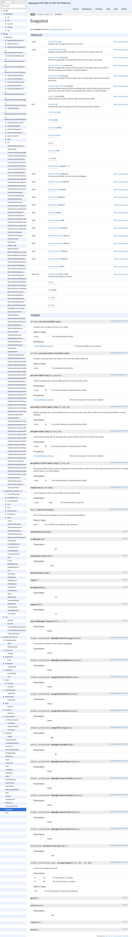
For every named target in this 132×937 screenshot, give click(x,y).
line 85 (126, 587)
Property (10, 683)
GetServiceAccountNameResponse (20, 229)
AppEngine (9, 14)
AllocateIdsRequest (14, 531)
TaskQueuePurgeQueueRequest (19, 434)
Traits (108, 9)
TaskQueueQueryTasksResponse (15, 119)
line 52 (126, 572)
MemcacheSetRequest (15, 79)
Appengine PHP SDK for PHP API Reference (49, 3)
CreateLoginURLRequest (16, 159)
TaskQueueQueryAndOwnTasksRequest (21, 441)
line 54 (126, 352)
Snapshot (8, 733)
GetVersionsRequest (15, 232)
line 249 (125, 744)
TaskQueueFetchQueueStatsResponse (17, 100)
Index (7, 680)
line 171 (125, 637)
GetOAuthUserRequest (15, 212)
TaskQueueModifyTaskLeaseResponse (21, 424)
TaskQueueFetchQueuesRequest (19, 395)
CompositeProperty (12, 743)
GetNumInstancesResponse (17, 209)
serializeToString (54, 42)
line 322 (125, 862)
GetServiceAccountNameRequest (19, 225)
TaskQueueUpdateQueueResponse (20, 468)
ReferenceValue (12, 720)
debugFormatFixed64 (56, 243)
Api (8, 17)
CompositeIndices (14, 554)
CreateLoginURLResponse (17, 162)
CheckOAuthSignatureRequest (18, 152)
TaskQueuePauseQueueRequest (19, 428)
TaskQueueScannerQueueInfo (18, 458)
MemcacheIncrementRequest (14, 67)
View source (66, 29)
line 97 (126, 620)
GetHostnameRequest (15, 192)
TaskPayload (12, 348)
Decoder (10, 620)
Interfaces (98, 9)
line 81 (126, 531)
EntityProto (9, 657)
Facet (7, 760)
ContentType (12, 667)
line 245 (125, 727)
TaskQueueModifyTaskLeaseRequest (20, 421)
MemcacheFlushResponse (17, 269)
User (7, 813)
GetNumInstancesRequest (17, 206)
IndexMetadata (10, 690)
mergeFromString (54, 76)
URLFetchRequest (13, 126)
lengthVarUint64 (54, 189)
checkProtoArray (54, 266)
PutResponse (12, 590)
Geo (9, 677)
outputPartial (52, 128)
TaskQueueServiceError (15, 123)
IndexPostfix (9, 697)
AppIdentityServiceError (15, 40)
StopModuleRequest (15, 342)
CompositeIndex (10, 640)
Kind (9, 660)
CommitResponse (13, 494)
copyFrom (51, 96)
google (5, 34)
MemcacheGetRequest (15, 272)
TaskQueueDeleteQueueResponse (19, 378)
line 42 (126, 921)
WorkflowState (12, 647)
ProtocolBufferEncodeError (17, 630)
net (6, 617)
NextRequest (12, 584)
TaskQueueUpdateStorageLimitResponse (22, 474)
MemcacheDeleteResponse (13, 52)
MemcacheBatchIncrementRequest (20, 252)
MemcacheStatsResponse (17, 305)
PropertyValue (10, 716)
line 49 (126, 579)
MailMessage (12, 245)
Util (8, 30)
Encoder (10, 624)
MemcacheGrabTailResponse (14, 61)
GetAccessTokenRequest (16, 172)
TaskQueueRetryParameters (17, 454)
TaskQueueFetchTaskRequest (18, 401)
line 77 (126, 374)
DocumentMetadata (12, 750)
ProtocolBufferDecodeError (17, 627)
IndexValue (11, 700)
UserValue (11, 730)
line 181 (125, 659)
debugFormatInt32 (55, 251)
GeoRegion (11, 574)
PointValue (11, 723)
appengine (8, 37)
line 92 (126, 406)
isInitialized (52, 104)
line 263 (125, 777)
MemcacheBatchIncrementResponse (20, 255)
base (9, 139)
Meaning (10, 713)
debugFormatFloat (55, 228)
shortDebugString (54, 166)
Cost (9, 504)
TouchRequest (12, 607)
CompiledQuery (12, 501)
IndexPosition (10, 783)
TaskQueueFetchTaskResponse (18, 405)
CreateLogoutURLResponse (17, 169)
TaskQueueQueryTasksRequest (18, 448)
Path (6, 703)
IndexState (11, 693)
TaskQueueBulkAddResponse (14, 94)
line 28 (126, 897)
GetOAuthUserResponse (16, 215)
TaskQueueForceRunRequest (18, 408)
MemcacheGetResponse (15, 56)
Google (5, 10)
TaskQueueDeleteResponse (17, 385)
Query (9, 517)
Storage (10, 653)
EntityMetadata (10, 753)
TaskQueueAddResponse (16, 358)
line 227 (125, 693)
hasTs (50, 305)
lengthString (52, 213)
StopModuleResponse (15, 345)
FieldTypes (9, 770)
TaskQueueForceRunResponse (18, 411)
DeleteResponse (13, 567)
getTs (50, 282)
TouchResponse (13, 610)
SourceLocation (13, 332)
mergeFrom (52, 151)
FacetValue (9, 663)
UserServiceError (13, 136)
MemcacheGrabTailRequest (17, 279)
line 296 (125, 828)
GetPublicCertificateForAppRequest (20, 219)
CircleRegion (12, 541)
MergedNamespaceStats (16, 308)
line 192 (125, 676)
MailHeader (11, 242)
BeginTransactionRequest (16, 537)
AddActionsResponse (15, 527)
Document (8, 650)
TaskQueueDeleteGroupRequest (19, 368)
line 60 (126, 555)
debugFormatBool (54, 220)
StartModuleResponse (15, 338)
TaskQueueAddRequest (15, 89)
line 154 (125, 509)
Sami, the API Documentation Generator (116, 936)
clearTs (50, 297)
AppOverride (12, 149)
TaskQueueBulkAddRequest (17, 361)
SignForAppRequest (14, 325)
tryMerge (51, 120)
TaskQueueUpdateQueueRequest (19, 464)
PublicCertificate (13, 315)
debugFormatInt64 (55, 259)
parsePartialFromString (56, 65)
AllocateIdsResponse (15, 534)
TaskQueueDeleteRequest (17, 381)
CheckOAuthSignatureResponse (19, 156)
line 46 (126, 929)
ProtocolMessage (13, 634)
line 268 (125, 794)
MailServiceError (13, 44)
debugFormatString (55, 174)
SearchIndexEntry (11, 806)
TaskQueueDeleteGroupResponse (19, 371)
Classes (76, 9)
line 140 (125, 487)
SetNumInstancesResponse (17, 322)
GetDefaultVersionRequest (17, 186)
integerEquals (53, 274)
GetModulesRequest (15, 199)
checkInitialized (53, 112)
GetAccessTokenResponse (17, 176)
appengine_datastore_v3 (13, 491)
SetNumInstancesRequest (16, 318)
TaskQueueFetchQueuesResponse (16, 105)
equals (50, 158)
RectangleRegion (13, 600)
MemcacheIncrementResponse (15, 72)
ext (8, 142)
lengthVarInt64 (53, 197)
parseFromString (54, 57)
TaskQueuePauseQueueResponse (19, 431)
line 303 (125, 845)
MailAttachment (13, 239)
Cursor (10, 561)
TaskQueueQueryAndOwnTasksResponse (18, 114)
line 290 (125, 811)
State (9, 643)
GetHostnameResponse (16, 196)
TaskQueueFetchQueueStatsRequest (20, 388)
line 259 (125, 761)
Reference (9, 803)
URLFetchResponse (14, 129)
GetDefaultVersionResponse (17, 189)
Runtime (10, 24)
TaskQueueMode (13, 108)
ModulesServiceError (14, 85)
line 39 (126, 321)
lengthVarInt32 (53, 205)
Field (7, 766)
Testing (9, 27)
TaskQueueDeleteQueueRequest (19, 375)
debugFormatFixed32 (56, 236)
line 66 (126, 538)
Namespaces (87, 9)
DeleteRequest (13, 564)
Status (10, 736)
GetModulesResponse (15, 202)
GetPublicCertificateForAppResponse (20, 222)
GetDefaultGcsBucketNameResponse (20, 182)
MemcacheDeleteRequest (16, 47)
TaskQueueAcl (12, 352)
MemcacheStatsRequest (16, 302)
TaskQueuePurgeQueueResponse (19, 438)
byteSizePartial (53, 135)
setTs (50, 290)
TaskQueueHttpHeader (15, 415)
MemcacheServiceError (15, 75)
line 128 (125, 462)
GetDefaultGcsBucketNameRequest (20, 179)
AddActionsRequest (14, 524)
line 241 (125, 710)
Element (10, 706)
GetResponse (12, 511)
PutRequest (11, 514)
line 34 (126, 904)
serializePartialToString (56, 49)
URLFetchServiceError (15, 133)
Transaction (11, 614)
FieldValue (8, 670)
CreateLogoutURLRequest (17, 166)
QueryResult (12, 597)
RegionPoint (12, 604)
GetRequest (12, 577)
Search (124, 9)
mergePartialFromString (57, 86)
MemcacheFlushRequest (16, 265)
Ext (8, 20)
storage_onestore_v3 (10, 637)
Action (10, 521)
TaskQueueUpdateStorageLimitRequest (21, 471)
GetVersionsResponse (15, 235)
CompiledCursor (12, 497)
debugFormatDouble (55, 182)
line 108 (125, 431)
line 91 (126, 603)
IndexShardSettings (12, 789)
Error (9, 507)
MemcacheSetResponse (15, 82)
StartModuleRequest (15, 335)
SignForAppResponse (15, 328)
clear (50, 143)
